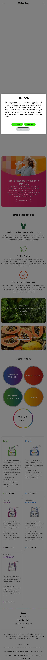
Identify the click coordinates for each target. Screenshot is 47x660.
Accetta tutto (30, 124)
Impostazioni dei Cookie (23, 129)
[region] (23, 114)
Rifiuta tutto (17, 124)
